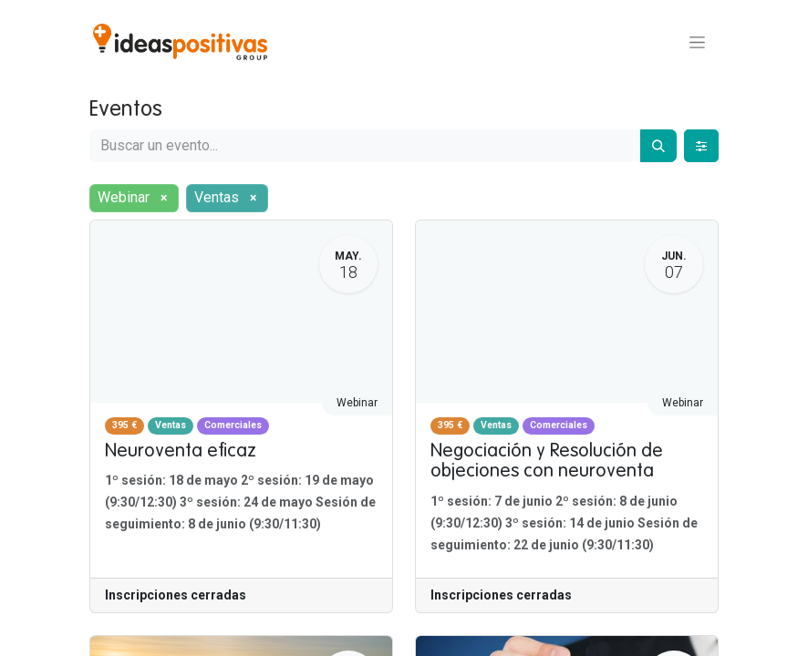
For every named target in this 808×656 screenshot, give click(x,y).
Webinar (357, 402)
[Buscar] (658, 145)
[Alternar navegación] (697, 42)
